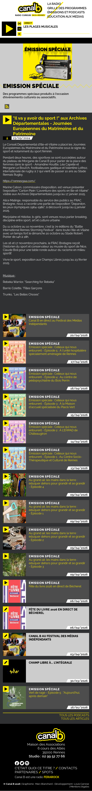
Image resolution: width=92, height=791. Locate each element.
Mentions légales (79, 786)
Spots (47, 772)
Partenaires (26, 772)
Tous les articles (75, 718)
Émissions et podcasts (66, 12)
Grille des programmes (66, 8)
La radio (54, 4)
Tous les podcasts (74, 715)
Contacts (68, 768)
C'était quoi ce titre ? (35, 768)
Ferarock (51, 777)
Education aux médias (65, 16)
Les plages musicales (40, 26)
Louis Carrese (81, 784)
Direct (28, 23)
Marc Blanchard (44, 784)
